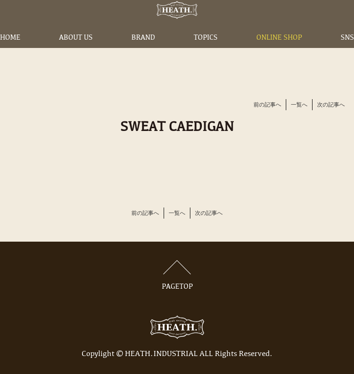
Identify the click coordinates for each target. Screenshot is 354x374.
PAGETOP (177, 275)
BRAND (143, 52)
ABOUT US (76, 52)
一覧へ (299, 105)
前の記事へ (267, 105)
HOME (10, 52)
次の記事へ (331, 105)
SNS (347, 52)
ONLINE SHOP (279, 52)
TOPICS (206, 52)
